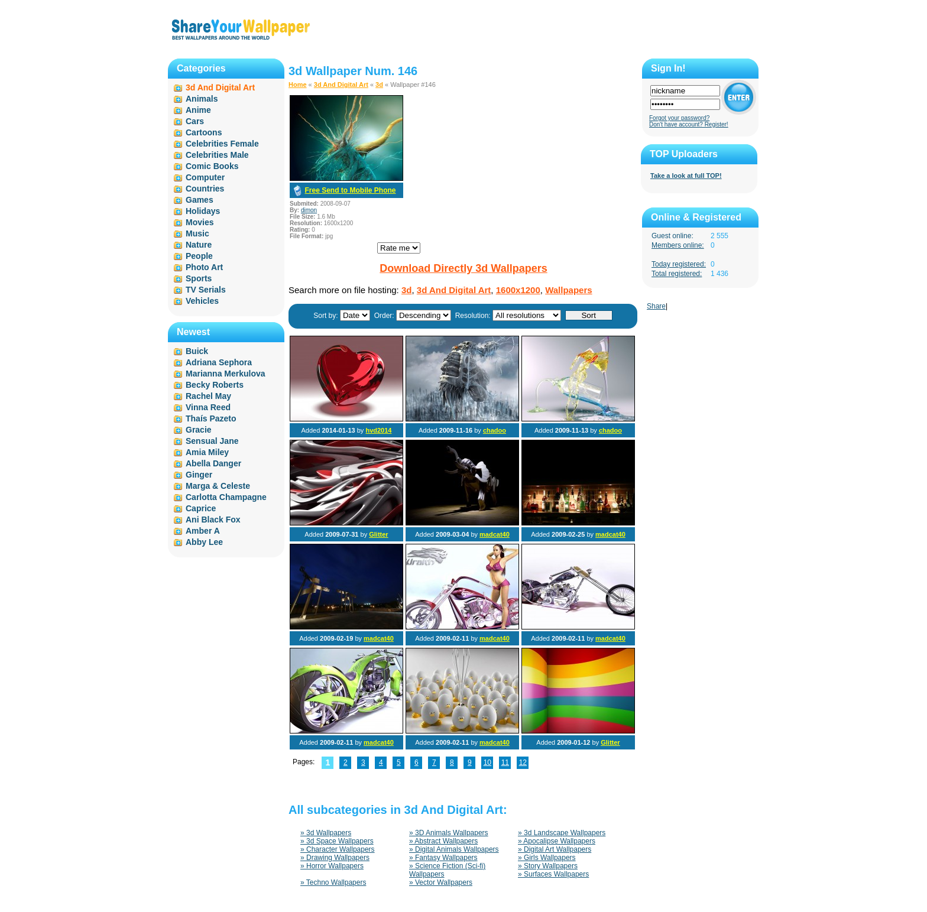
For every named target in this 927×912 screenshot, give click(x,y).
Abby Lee (204, 542)
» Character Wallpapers (337, 849)
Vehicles (202, 301)
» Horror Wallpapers (332, 866)
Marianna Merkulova (225, 373)
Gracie (199, 429)
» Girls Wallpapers (547, 857)
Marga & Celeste (218, 486)
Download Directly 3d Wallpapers (463, 268)
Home (298, 84)
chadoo (494, 430)
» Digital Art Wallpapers (554, 849)
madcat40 (494, 534)
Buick (197, 351)
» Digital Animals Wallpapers (454, 849)
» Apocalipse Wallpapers (556, 841)
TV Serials (206, 289)
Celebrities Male (217, 155)
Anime (198, 110)
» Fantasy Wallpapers (443, 857)
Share (656, 306)
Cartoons (204, 132)
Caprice (201, 508)
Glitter (378, 534)
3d (379, 84)
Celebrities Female (222, 143)
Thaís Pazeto (211, 418)
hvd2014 (378, 430)
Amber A (203, 530)
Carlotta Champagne (226, 497)
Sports (199, 278)
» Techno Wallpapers (333, 882)
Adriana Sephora (219, 362)
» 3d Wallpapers (325, 833)
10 (487, 762)
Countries (205, 188)
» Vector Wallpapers (440, 882)
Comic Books (212, 166)
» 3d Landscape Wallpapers (561, 833)
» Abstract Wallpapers (443, 841)
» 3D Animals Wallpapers (448, 833)
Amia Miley (207, 452)
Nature (199, 244)
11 (505, 762)
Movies (199, 222)
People (199, 256)
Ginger (199, 474)
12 (523, 762)
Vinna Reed (208, 407)
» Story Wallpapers (548, 866)
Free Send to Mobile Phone (350, 190)
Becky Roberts (215, 385)
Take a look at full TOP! (686, 175)
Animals (202, 98)
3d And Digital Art (341, 84)
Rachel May (208, 396)
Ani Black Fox (213, 519)
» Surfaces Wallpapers (553, 874)
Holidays (203, 211)
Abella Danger (213, 463)
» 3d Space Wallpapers (337, 841)
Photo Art (204, 267)
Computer (205, 177)
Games (199, 200)
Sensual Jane (212, 441)
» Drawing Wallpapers (334, 857)
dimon (309, 210)
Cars (195, 121)
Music (197, 233)
